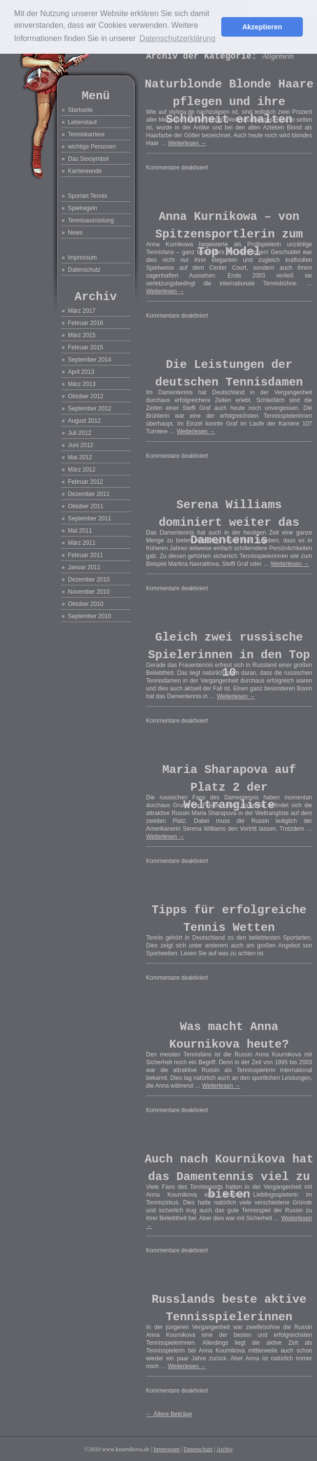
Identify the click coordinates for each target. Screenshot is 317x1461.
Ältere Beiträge (169, 1414)
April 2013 (81, 371)
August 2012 (84, 420)
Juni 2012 (80, 445)
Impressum (82, 257)
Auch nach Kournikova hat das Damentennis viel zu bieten (229, 1177)
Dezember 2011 (88, 494)
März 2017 (82, 310)
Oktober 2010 (86, 604)
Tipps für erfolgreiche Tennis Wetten (229, 918)
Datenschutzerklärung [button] (177, 38)
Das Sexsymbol (88, 158)
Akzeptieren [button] (262, 27)
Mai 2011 (80, 530)
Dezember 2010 (88, 579)
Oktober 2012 (86, 396)
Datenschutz (84, 269)
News (75, 232)
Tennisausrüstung (91, 220)
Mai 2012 (80, 457)
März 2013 (82, 384)
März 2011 (82, 542)
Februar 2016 (85, 323)
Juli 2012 (79, 433)
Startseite (80, 110)
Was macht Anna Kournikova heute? (229, 1035)
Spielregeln (82, 208)
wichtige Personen (92, 146)
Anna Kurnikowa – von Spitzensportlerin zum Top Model (229, 234)
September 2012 (89, 408)
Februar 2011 (85, 555)
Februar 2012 (85, 481)
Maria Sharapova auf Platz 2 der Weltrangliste (229, 787)
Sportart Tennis (87, 196)
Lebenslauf (82, 122)
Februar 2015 (85, 347)
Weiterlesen (187, 143)
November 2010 (88, 591)
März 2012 (82, 469)
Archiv (224, 1449)
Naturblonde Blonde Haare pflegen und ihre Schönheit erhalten (229, 102)
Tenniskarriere (86, 134)
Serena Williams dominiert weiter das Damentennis (229, 522)
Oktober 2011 (86, 506)
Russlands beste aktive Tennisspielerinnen (229, 1308)
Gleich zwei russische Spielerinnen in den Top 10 (229, 655)
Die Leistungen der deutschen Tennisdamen (229, 373)
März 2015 (82, 335)
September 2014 (89, 359)
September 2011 (89, 518)
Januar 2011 (84, 567)
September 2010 (89, 616)
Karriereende (85, 171)
